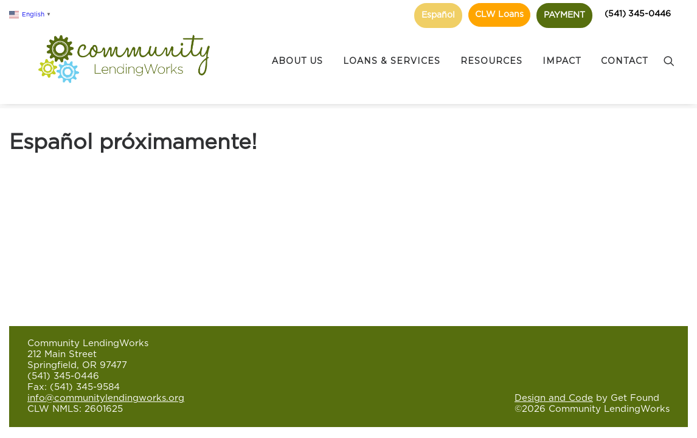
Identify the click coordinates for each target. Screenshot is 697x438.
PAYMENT (564, 15)
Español (438, 15)
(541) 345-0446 (638, 14)
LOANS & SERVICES (391, 49)
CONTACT (624, 49)
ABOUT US (297, 49)
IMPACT (562, 49)
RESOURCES (491, 49)
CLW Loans (499, 14)
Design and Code (554, 398)
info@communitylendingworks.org (105, 398)
